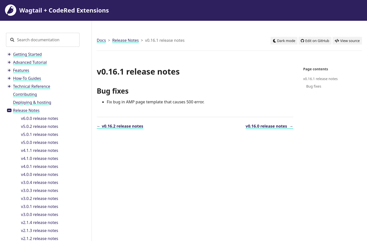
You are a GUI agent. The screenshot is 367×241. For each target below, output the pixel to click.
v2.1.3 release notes (39, 230)
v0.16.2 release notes (120, 126)
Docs (101, 40)
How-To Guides (27, 78)
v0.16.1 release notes (320, 78)
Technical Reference (31, 86)
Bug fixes (313, 86)
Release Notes (26, 110)
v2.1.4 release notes (39, 222)
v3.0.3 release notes (39, 190)
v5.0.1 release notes (39, 134)
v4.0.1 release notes (39, 166)
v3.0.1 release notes (39, 206)
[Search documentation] (48, 40)
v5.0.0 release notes (39, 142)
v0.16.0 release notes (269, 126)
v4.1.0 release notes (39, 158)
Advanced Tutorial (30, 62)
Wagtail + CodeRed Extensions (57, 10)
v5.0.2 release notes (39, 126)
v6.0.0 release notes (39, 118)
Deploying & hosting (32, 102)
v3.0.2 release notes (39, 198)
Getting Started (27, 54)
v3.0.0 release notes (39, 214)
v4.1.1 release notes (39, 150)
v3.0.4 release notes (39, 182)
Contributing (25, 94)
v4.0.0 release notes (39, 174)
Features (21, 70)
